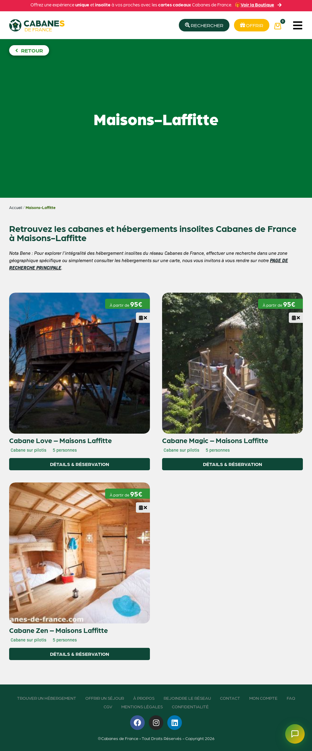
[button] (297, 25)
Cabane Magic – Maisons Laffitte (215, 440)
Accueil (15, 207)
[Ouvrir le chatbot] (295, 734)
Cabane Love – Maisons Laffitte (60, 440)
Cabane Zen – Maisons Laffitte (58, 630)
